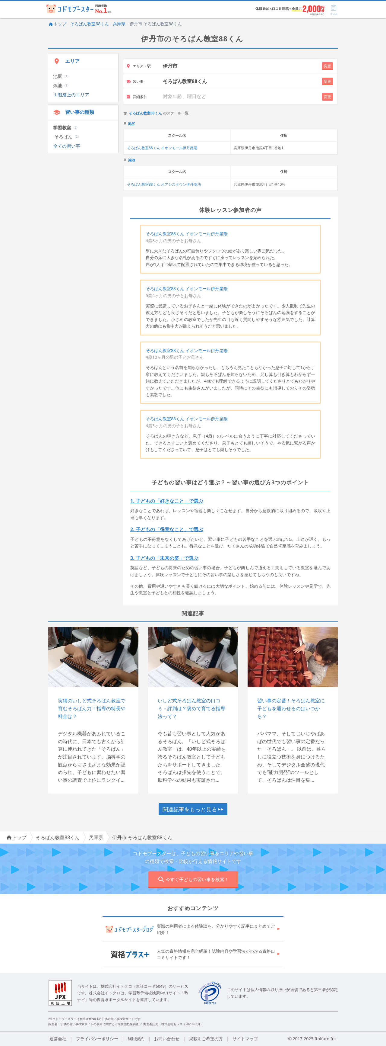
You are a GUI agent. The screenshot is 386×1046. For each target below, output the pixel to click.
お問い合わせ (166, 1038)
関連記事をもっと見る (193, 809)
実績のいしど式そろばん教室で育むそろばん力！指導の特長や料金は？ (91, 708)
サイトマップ (245, 1038)
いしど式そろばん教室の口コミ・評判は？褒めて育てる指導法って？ (191, 708)
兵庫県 (119, 24)
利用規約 (136, 1038)
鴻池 (131, 160)
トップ (57, 24)
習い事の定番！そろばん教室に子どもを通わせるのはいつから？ (291, 708)
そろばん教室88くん (89, 24)
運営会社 (57, 1038)
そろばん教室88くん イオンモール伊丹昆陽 (162, 147)
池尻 (131, 124)
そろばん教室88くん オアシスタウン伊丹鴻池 (164, 184)
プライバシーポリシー (97, 1038)
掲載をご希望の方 (206, 1038)
